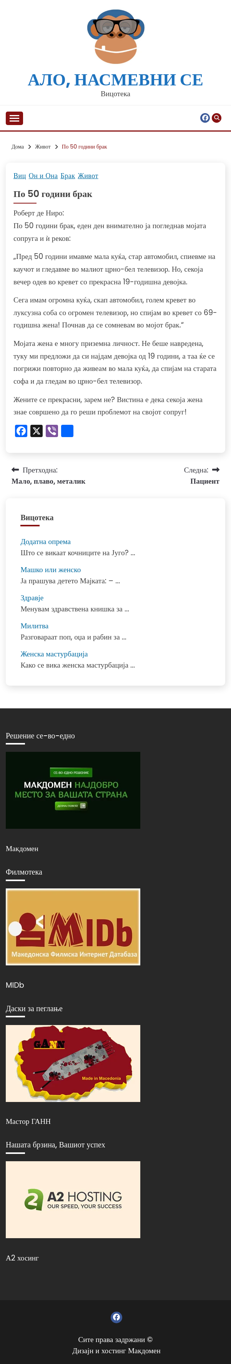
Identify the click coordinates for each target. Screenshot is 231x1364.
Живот (88, 176)
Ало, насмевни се (115, 79)
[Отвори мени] (14, 118)
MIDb (15, 985)
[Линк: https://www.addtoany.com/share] (67, 432)
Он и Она (43, 176)
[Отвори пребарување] (216, 118)
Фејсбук (205, 118)
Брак (68, 176)
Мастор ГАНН (28, 1121)
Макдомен (22, 848)
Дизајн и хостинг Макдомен (116, 1351)
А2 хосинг (22, 1258)
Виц (19, 176)
